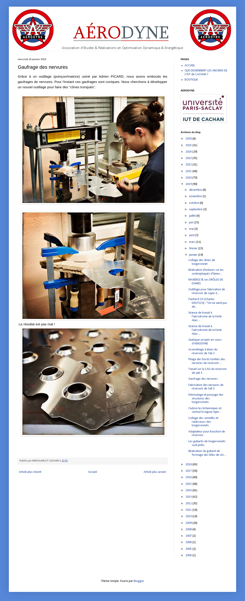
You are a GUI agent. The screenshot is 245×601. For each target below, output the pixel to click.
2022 (189, 164)
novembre (196, 196)
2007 (189, 536)
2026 (189, 138)
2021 (189, 171)
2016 (189, 477)
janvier (193, 255)
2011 (189, 510)
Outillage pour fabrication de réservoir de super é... (206, 291)
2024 (189, 151)
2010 (189, 516)
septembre (196, 209)
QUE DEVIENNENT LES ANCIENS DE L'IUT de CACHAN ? (206, 72)
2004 (189, 555)
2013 (189, 497)
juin (191, 222)
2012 (189, 503)
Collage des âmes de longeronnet (201, 262)
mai (191, 229)
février (193, 248)
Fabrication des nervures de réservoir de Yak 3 (205, 387)
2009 (189, 523)
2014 (189, 490)
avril (192, 235)
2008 (189, 529)
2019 (189, 184)
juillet (192, 216)
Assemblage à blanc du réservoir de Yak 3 (202, 351)
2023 (189, 158)
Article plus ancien (155, 472)
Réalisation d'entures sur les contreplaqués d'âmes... (206, 271)
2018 (189, 464)
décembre (196, 190)
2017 (189, 471)
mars (192, 242)
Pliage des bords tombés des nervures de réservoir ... (206, 361)
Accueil (92, 472)
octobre (194, 203)
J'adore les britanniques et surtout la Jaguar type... (204, 410)
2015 (189, 484)
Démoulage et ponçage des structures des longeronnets (205, 398)
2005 (189, 549)
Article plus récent (30, 472)
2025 (189, 145)
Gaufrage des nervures (203, 379)
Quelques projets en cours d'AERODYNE (205, 341)
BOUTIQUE (191, 79)
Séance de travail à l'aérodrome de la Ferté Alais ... (205, 316)
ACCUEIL (190, 65)
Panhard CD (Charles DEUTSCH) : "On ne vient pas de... (207, 303)
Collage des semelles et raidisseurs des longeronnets (203, 421)
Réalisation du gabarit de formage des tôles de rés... (207, 453)
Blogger (139, 581)
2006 (189, 542)
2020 (189, 177)
